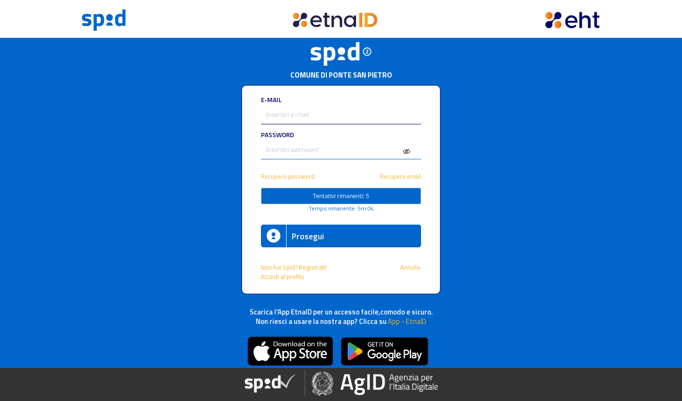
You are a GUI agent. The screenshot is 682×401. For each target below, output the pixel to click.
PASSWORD (277, 134)
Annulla (411, 267)
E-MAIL (271, 100)
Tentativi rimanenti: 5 (341, 196)
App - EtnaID (407, 321)
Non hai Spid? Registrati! (293, 267)
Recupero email (400, 176)
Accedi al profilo (283, 276)
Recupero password (287, 176)
